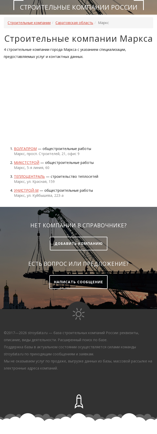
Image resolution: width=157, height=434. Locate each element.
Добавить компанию (78, 243)
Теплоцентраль (29, 176)
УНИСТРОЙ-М (26, 190)
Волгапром (25, 148)
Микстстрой (26, 162)
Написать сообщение (78, 281)
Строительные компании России (79, 7)
